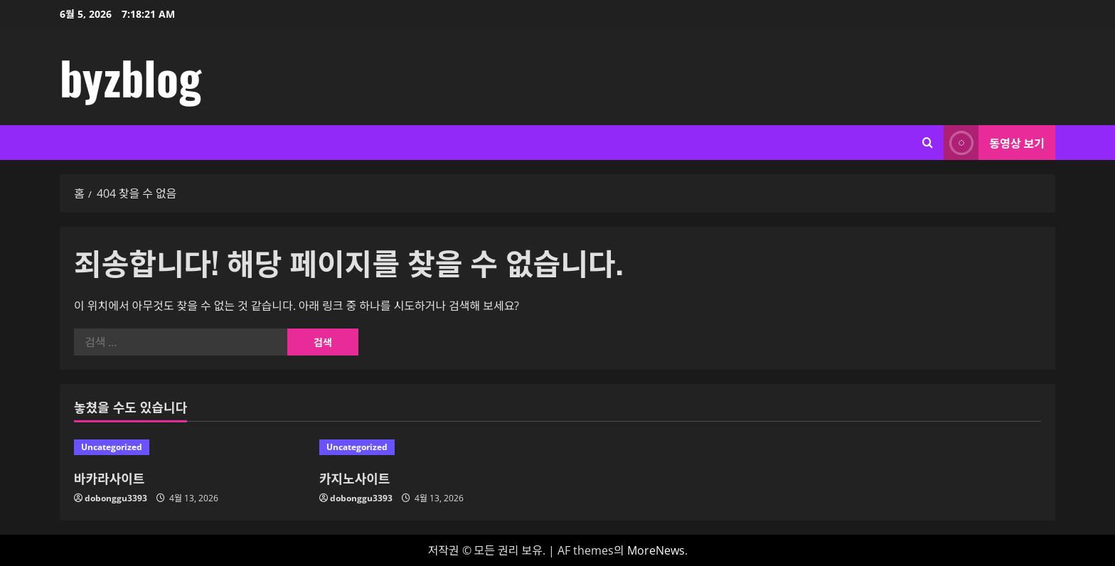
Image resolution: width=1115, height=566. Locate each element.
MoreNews (656, 550)
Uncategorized (111, 447)
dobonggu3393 (116, 498)
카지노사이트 (354, 478)
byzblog (130, 76)
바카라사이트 (109, 478)
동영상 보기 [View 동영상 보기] (994, 142)
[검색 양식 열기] (927, 142)
